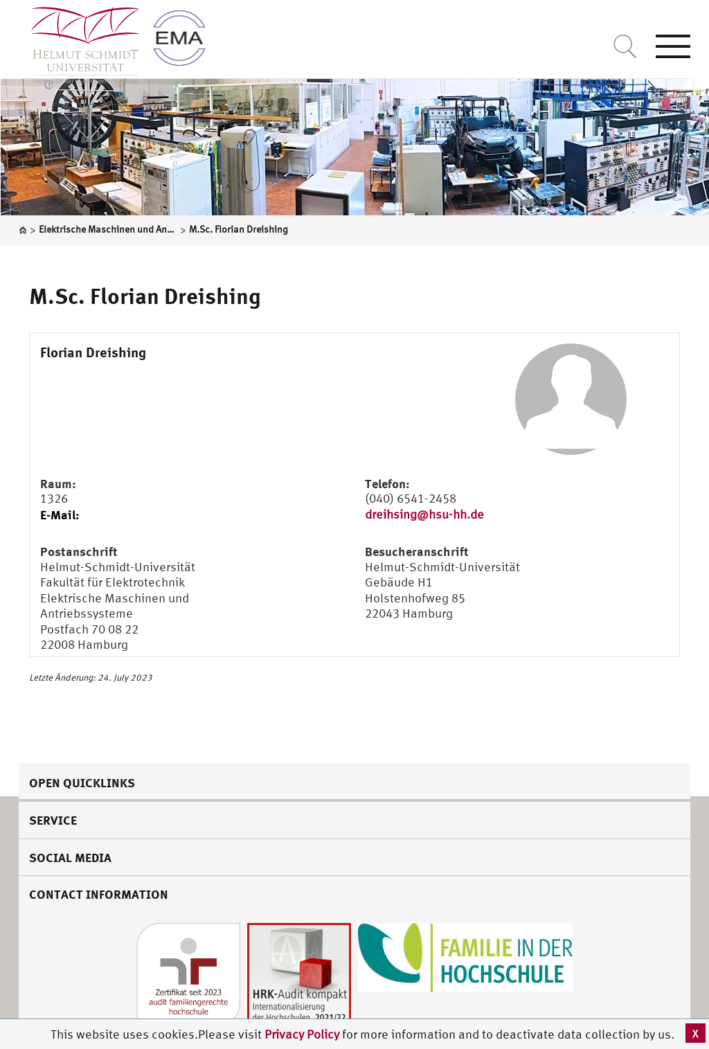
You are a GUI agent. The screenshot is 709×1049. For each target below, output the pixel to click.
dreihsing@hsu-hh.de (424, 514)
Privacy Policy (303, 1034)
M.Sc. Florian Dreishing (144, 296)
